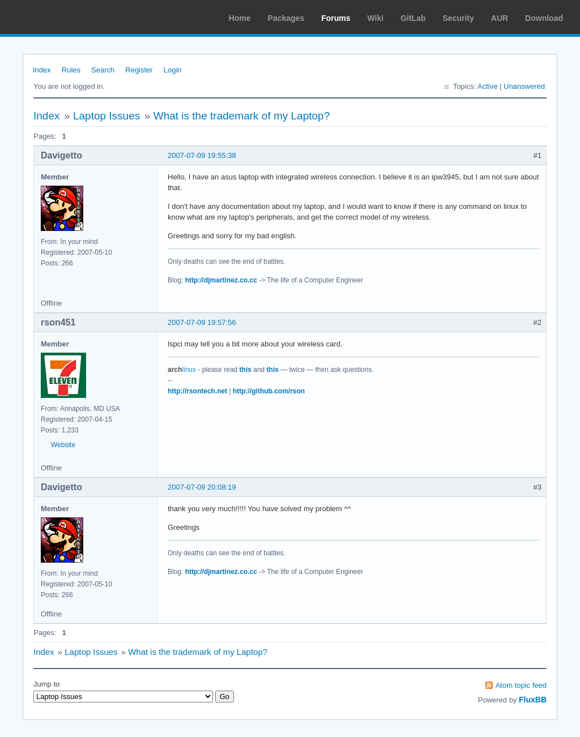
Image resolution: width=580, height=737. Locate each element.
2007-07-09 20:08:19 (202, 487)
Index (42, 70)
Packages (286, 18)
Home (240, 18)
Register (138, 70)
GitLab (412, 18)
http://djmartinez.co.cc (221, 280)
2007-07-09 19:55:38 (202, 155)
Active (487, 86)
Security (458, 18)
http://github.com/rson (269, 391)
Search (102, 70)
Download (544, 18)
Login (173, 70)
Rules (71, 70)
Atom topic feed (521, 685)
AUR (499, 18)
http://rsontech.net (197, 391)
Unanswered (524, 86)
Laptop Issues (106, 116)
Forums (335, 18)
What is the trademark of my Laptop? (241, 116)
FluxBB (533, 699)
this (245, 370)
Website (63, 445)
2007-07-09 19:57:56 (202, 322)
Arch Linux (62, 17)
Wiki (376, 18)
